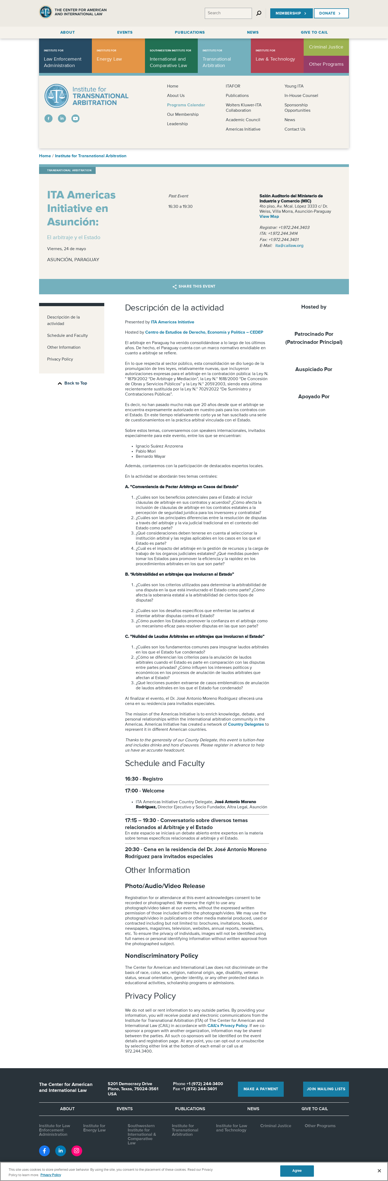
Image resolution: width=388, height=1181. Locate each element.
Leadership (177, 124)
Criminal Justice (275, 1126)
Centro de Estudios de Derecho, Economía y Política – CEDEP (204, 332)
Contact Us (295, 129)
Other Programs (320, 1126)
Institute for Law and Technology (231, 1128)
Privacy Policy (60, 359)
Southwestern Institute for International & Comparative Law (142, 1134)
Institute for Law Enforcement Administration (54, 1130)
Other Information (64, 347)
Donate (330, 13)
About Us (176, 96)
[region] (194, 1171)
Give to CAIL (315, 1109)
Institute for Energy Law (94, 1128)
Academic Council (243, 120)
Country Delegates (246, 724)
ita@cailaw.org (289, 246)
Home (172, 86)
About (67, 1109)
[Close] (379, 1171)
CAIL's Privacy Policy (227, 1026)
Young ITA (294, 86)
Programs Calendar (186, 105)
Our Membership (183, 115)
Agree (297, 1171)
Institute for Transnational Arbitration (90, 156)
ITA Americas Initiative (172, 322)
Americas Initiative (243, 129)
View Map (269, 217)
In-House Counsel (301, 96)
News (290, 120)
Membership (291, 13)
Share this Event (194, 287)
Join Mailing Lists (326, 1089)
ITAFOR (233, 86)
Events (125, 1109)
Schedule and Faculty (67, 336)
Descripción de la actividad (63, 320)
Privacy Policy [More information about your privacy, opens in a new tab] (50, 1175)
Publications (237, 96)
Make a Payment (261, 1089)
